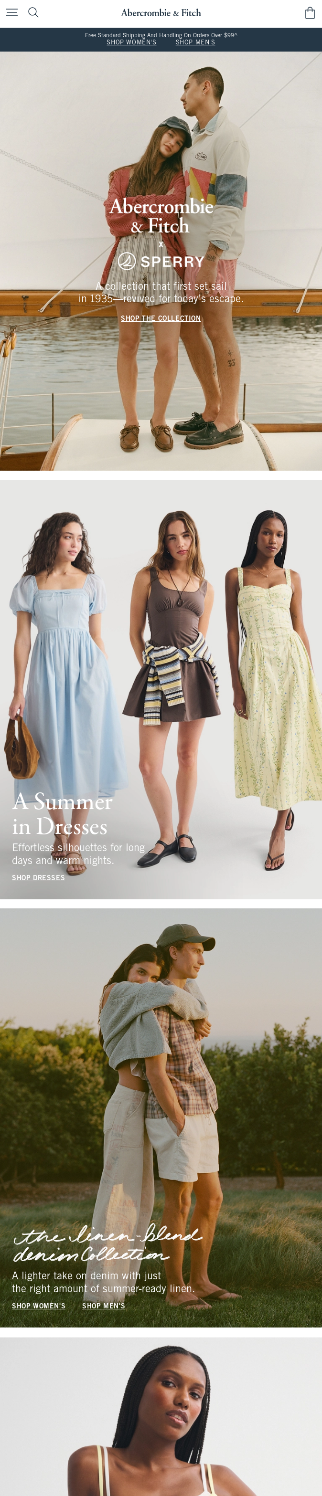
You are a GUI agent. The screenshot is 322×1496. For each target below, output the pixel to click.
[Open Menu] (9, 13)
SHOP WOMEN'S (131, 43)
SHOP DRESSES (38, 878)
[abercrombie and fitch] (161, 12)
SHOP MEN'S (195, 43)
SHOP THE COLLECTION (161, 319)
